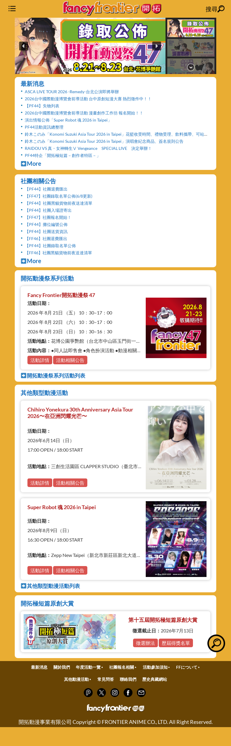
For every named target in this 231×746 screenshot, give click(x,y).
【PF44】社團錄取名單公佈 (50, 245)
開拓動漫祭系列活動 (47, 278)
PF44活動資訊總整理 (44, 126)
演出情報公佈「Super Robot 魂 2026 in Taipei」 (68, 119)
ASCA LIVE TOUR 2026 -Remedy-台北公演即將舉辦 (72, 91)
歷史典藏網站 (154, 679)
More (31, 163)
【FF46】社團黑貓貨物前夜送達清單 (58, 252)
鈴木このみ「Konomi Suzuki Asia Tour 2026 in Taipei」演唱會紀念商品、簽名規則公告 (104, 141)
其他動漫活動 (76, 679)
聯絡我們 (128, 679)
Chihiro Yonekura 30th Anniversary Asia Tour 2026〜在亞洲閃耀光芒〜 (80, 412)
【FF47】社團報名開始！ (48, 217)
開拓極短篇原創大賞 (47, 603)
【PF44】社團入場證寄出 (48, 210)
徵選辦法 (145, 643)
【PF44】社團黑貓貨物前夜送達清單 (58, 203)
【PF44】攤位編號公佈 (46, 224)
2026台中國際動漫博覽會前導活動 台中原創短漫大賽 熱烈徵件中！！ (88, 98)
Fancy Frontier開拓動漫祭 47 (61, 295)
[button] (90, 46)
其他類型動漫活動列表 (50, 586)
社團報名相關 (121, 667)
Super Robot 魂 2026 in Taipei (61, 507)
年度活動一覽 (88, 667)
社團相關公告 (38, 180)
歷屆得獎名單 (176, 643)
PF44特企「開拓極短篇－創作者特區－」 (63, 155)
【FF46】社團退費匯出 (46, 238)
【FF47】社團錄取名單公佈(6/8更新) (58, 196)
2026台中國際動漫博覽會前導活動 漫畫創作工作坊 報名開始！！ (84, 112)
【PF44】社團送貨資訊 (46, 231)
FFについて (186, 667)
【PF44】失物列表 (42, 105)
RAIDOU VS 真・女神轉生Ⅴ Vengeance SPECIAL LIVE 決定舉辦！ (88, 148)
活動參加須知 (155, 667)
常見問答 (105, 679)
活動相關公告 (70, 360)
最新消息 (32, 83)
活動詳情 (39, 360)
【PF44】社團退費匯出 (46, 188)
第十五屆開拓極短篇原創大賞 (162, 620)
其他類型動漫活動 (44, 392)
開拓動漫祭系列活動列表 (53, 375)
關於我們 (61, 667)
